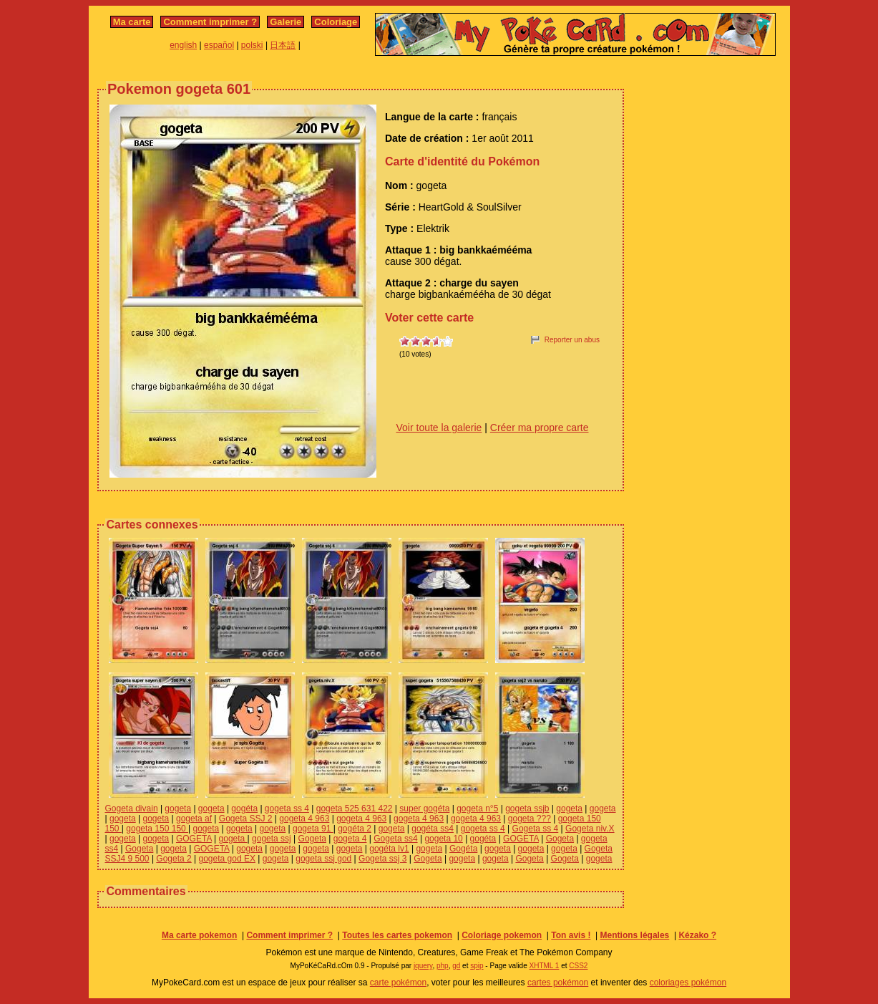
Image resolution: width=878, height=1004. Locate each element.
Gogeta (312, 839)
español (219, 45)
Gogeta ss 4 (535, 829)
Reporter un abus (572, 340)
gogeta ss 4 (287, 808)
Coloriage (335, 21)
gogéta (244, 808)
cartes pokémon (557, 983)
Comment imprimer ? (210, 21)
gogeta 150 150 (157, 829)
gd (456, 966)
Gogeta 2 (173, 859)
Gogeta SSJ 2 (246, 819)
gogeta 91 (313, 829)
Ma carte (132, 21)
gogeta (178, 808)
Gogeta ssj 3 (382, 859)
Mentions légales (635, 935)
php (442, 966)
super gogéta (424, 808)
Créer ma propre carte (539, 427)
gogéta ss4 (432, 829)
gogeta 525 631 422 (354, 808)
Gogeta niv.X (589, 829)
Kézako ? (697, 935)
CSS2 (578, 966)
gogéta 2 (354, 829)
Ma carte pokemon (199, 935)
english (183, 45)
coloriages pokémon (688, 983)
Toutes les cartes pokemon (397, 935)
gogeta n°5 (477, 808)
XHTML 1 (545, 966)
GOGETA (194, 839)
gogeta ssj (271, 839)
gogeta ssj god (323, 859)
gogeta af (194, 819)
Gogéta (463, 849)
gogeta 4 (350, 839)
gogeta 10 (443, 839)
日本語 (283, 45)
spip (476, 966)
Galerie (285, 21)
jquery (423, 966)
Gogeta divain (131, 808)
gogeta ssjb (527, 808)
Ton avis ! (570, 935)
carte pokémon (398, 983)
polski (252, 45)
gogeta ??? (529, 819)
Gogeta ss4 (395, 839)
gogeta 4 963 (304, 819)
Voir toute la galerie (439, 427)
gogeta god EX (227, 859)
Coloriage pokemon (502, 935)
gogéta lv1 (389, 849)
